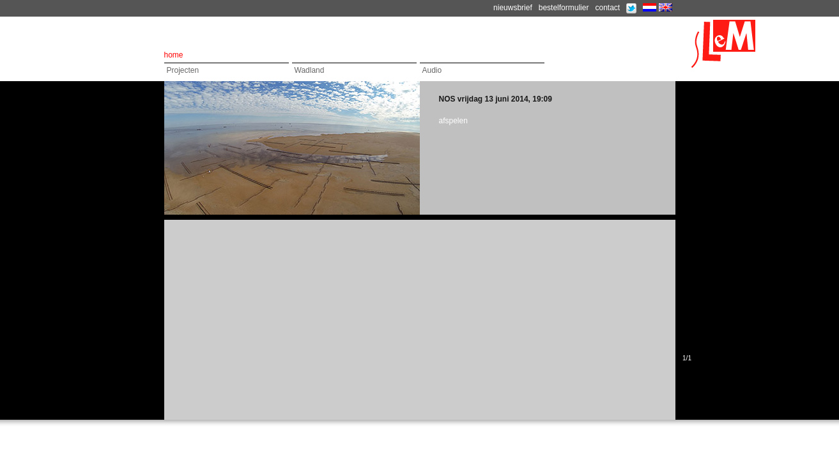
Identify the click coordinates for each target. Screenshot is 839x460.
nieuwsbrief (512, 7)
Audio (432, 70)
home (173, 54)
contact (607, 7)
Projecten (183, 70)
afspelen (453, 120)
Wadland (310, 70)
